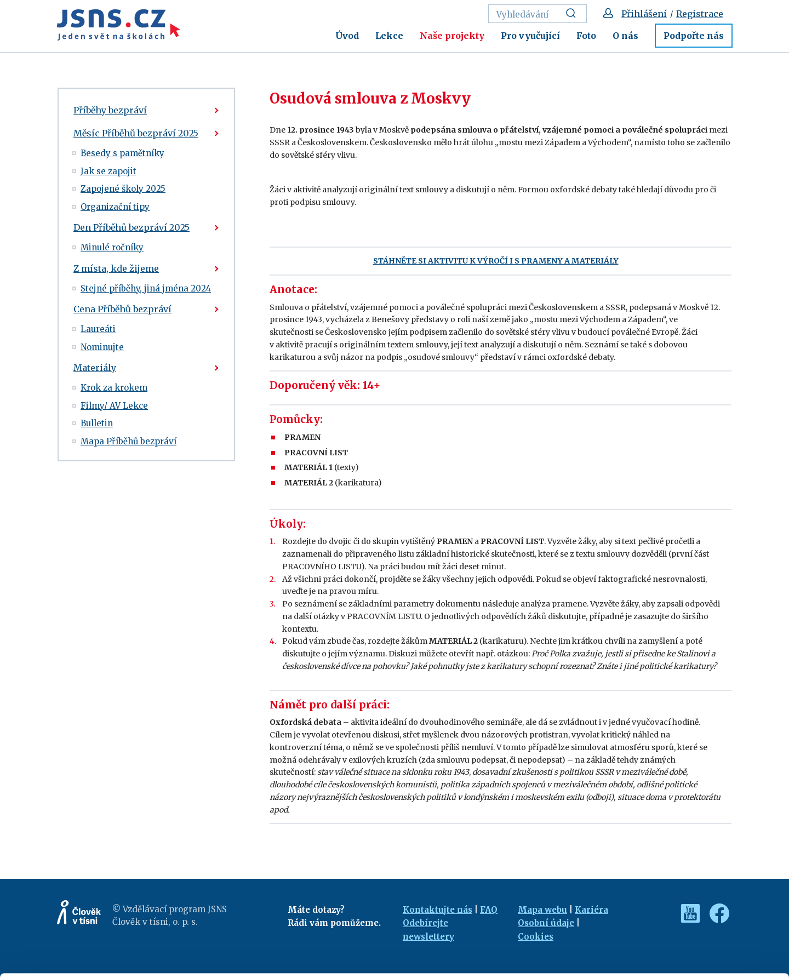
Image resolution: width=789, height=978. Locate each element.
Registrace (699, 13)
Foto (586, 35)
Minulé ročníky (112, 247)
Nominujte (102, 347)
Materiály (94, 367)
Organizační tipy (115, 207)
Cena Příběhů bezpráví (122, 309)
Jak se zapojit (108, 171)
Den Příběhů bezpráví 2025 (131, 227)
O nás (625, 35)
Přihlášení (644, 13)
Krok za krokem (114, 387)
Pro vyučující (530, 35)
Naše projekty (452, 35)
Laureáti (98, 329)
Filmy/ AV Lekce (114, 406)
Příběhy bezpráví (110, 110)
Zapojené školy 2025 (123, 189)
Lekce (389, 35)
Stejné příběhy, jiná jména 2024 (146, 288)
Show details (169, 964)
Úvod (347, 35)
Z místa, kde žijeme (116, 268)
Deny (698, 946)
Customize (698, 921)
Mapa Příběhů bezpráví (128, 441)
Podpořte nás (694, 35)
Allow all (697, 898)
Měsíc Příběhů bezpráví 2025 (135, 133)
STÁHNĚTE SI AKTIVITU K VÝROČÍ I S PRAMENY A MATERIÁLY (496, 261)
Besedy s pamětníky (122, 153)
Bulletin (97, 423)
